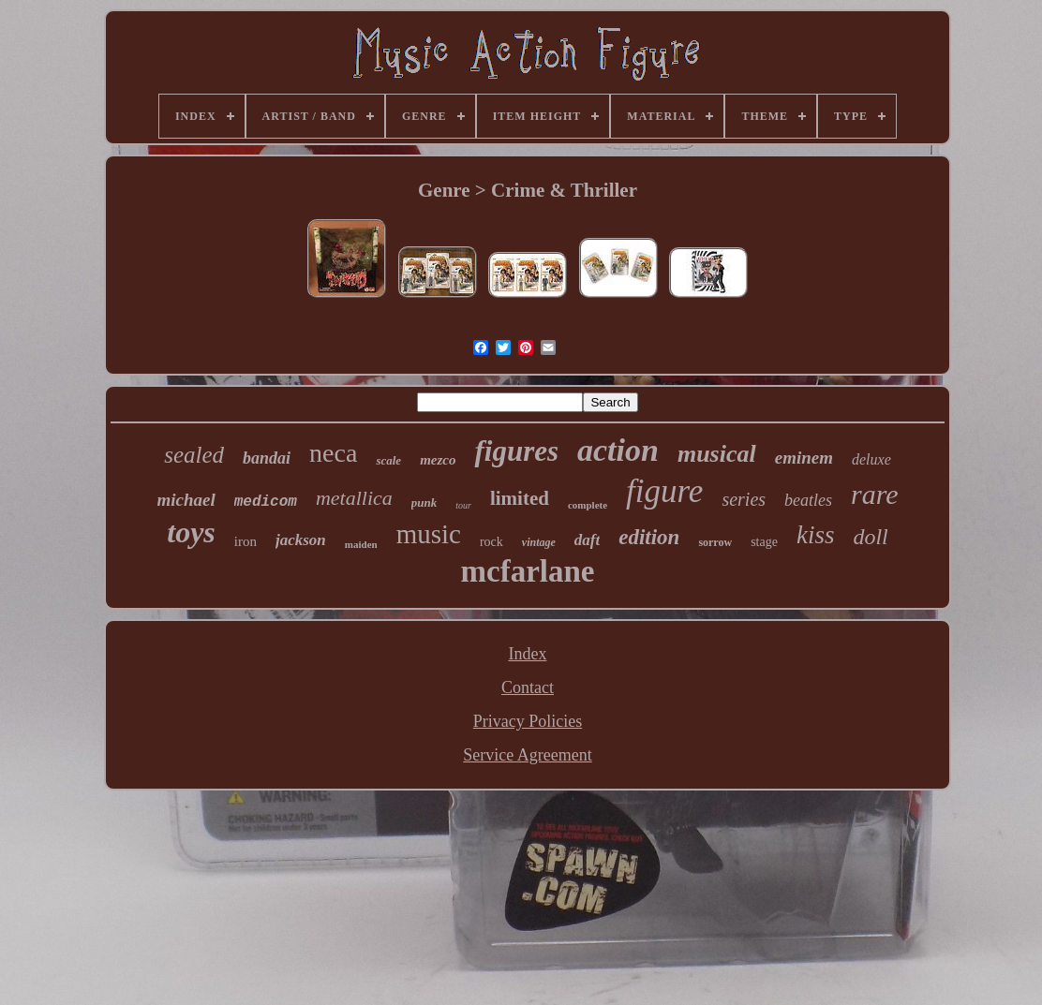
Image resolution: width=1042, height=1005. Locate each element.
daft (587, 540)
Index (528, 653)
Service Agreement (527, 755)
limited (519, 498)
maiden (361, 544)
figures (516, 451)
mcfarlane (528, 571)
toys (191, 532)
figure (664, 491)
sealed (194, 454)
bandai (266, 458)
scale (388, 460)
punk (424, 502)
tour (463, 505)
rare (875, 494)
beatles (808, 500)
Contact (527, 687)
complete (587, 504)
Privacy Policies (527, 721)
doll (870, 537)
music (428, 534)
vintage (539, 542)
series (744, 499)
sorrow (715, 542)
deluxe (871, 459)
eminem (804, 457)
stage (764, 542)
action (618, 450)
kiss (815, 535)
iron (245, 541)
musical (716, 453)
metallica (354, 498)
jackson (300, 540)
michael (185, 500)
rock (491, 542)
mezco (437, 459)
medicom (265, 502)
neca (333, 452)
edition (648, 537)
